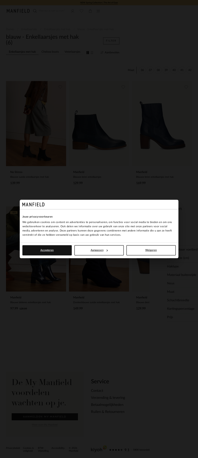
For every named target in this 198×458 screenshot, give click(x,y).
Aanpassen (99, 250)
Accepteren (47, 250)
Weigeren (151, 250)
